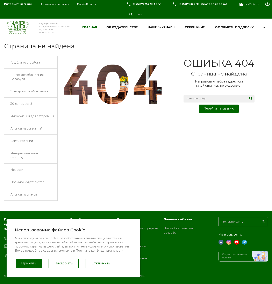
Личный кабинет (178, 219)
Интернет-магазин (18, 4)
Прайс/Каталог (86, 4)
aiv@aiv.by (252, 4)
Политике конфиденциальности (99, 250)
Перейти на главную (219, 108)
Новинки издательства (54, 4)
